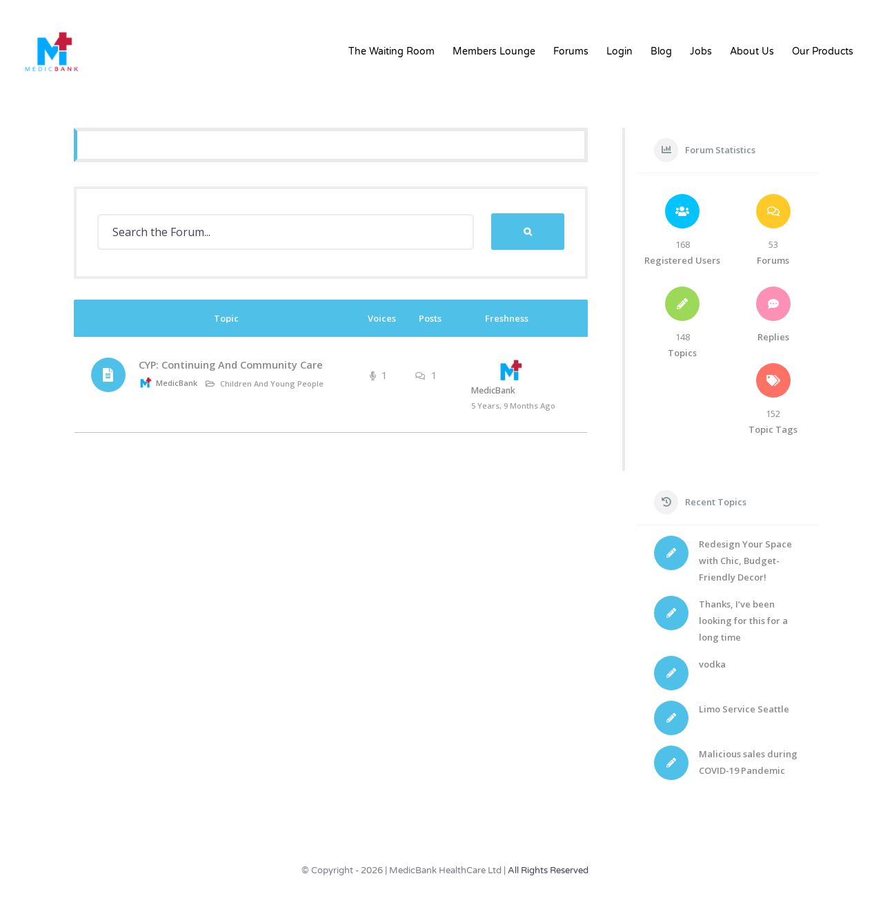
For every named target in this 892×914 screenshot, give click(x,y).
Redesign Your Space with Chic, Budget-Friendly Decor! (745, 560)
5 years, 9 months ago (513, 405)
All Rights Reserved (548, 870)
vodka (712, 664)
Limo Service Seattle (744, 709)
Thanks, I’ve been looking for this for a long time (743, 620)
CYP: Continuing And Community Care (231, 364)
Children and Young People (272, 383)
